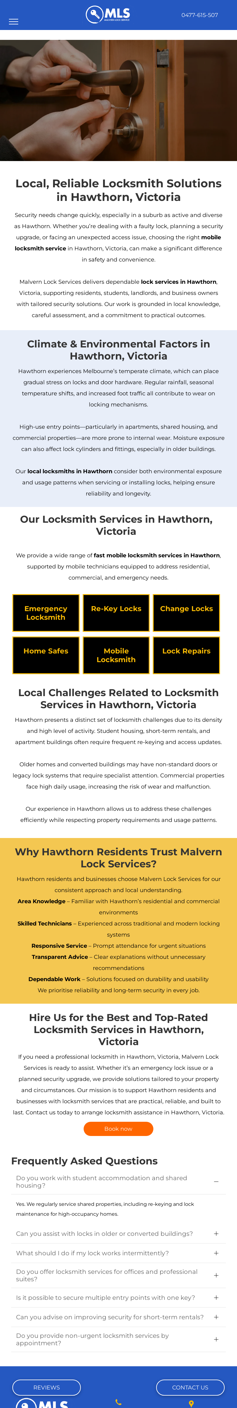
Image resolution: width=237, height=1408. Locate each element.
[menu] (14, 22)
